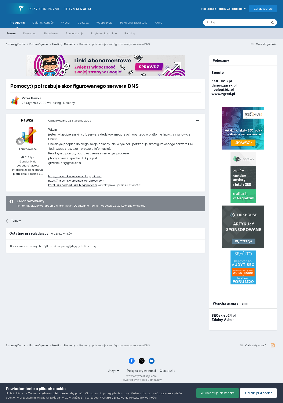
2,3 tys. (28, 157)
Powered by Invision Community (141, 379)
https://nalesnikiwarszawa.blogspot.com (74, 176)
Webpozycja (104, 22)
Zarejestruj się (263, 8)
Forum (11, 33)
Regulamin (51, 33)
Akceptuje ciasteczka (218, 393)
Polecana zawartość (133, 22)
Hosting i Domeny (62, 103)
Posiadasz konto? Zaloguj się (223, 8)
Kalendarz (30, 33)
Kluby (158, 22)
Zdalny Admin (223, 320)
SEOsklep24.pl (223, 315)
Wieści (65, 22)
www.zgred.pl (223, 94)
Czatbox (83, 22)
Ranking (129, 33)
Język (113, 370)
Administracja (75, 33)
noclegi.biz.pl (222, 89)
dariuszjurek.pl (223, 85)
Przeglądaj (17, 24)
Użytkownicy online (104, 33)
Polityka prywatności (141, 370)
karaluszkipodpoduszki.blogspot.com (72, 185)
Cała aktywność (43, 22)
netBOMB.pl (221, 81)
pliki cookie (60, 393)
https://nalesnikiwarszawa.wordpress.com (76, 180)
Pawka (27, 120)
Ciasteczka (167, 370)
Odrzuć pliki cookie (258, 393)
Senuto (217, 72)
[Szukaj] (225, 22)
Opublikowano (69, 120)
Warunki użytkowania (114, 397)
